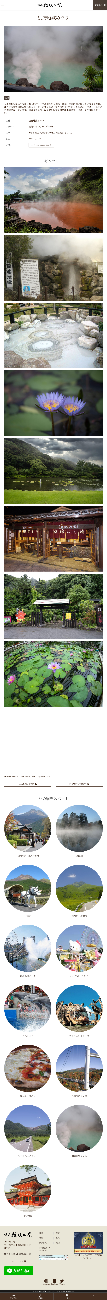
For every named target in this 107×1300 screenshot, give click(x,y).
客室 (57, 1233)
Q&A (58, 1243)
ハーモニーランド (79, 976)
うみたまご (27, 1036)
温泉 (41, 1238)
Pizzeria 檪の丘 (28, 1096)
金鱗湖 (79, 856)
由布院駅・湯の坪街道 (28, 856)
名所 (7, 97)
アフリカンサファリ (79, 1036)
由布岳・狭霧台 (79, 916)
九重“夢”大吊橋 (79, 1096)
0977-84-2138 (23, 1254)
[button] (3, 5)
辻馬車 (28, 916)
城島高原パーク (28, 976)
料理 (41, 1233)
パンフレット (17, 1261)
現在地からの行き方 (78, 783)
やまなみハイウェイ (28, 1156)
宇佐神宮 (27, 1216)
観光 (57, 1238)
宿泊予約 (98, 4)
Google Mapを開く (27, 783)
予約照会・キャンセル (45, 1249)
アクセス (9, 1254)
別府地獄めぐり (79, 1156)
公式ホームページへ (40, 145)
